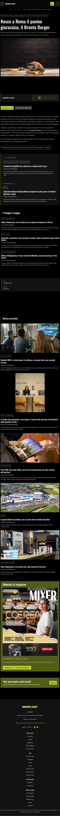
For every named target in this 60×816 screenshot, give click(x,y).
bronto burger (45, 15)
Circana (3, 356)
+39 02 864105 (33, 719)
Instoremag (30, 785)
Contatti (30, 739)
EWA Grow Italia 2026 (5, 465)
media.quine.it (22, 723)
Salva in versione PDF (23, 108)
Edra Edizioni (30, 793)
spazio (2, 415)
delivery (8, 356)
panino (16, 15)
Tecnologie (30, 759)
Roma (11, 15)
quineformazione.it (40, 723)
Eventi (30, 765)
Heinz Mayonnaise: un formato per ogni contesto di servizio (23, 566)
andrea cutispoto (36, 15)
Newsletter (30, 742)
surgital (2, 515)
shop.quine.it (30, 723)
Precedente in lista (9, 157)
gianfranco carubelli (14, 162)
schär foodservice (10, 218)
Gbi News (30, 782)
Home (10, 9)
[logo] (10, 3)
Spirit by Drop (30, 772)
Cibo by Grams (17, 9)
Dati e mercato (30, 756)
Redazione (14, 168)
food (29, 15)
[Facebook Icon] (32, 727)
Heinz (3, 234)
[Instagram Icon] (29, 727)
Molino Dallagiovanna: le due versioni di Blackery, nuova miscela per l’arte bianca (29, 257)
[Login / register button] (52, 4)
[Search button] (57, 4)
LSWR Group (30, 799)
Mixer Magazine (30, 745)
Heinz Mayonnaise (5, 562)
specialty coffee (9, 415)
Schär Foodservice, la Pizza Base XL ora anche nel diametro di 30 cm (27, 222)
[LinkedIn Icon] (34, 727)
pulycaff (5, 162)
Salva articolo (7, 108)
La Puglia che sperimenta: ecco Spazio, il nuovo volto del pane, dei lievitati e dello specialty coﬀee (29, 420)
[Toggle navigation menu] (2, 3)
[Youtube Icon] (37, 727)
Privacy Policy (30, 748)
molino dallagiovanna (10, 252)
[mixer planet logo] (30, 707)
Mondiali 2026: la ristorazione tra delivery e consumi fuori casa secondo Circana (28, 361)
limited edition (4, 15)
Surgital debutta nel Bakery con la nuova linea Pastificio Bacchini (25, 519)
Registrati (53, 682)
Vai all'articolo (9, 667)
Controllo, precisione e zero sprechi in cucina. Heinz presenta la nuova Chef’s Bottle (30, 239)
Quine (30, 802)
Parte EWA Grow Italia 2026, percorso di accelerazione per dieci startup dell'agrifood (27, 471)
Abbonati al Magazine (23, 667)
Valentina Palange (13, 424)
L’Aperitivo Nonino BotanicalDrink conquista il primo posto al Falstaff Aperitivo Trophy (29, 192)
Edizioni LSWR (30, 796)
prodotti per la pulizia (24, 162)
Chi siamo (30, 736)
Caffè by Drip (30, 775)
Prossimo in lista (8, 183)
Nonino (5, 187)
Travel (30, 762)
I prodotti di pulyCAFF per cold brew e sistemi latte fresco (25, 166)
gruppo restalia (23, 15)
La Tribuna (30, 805)
